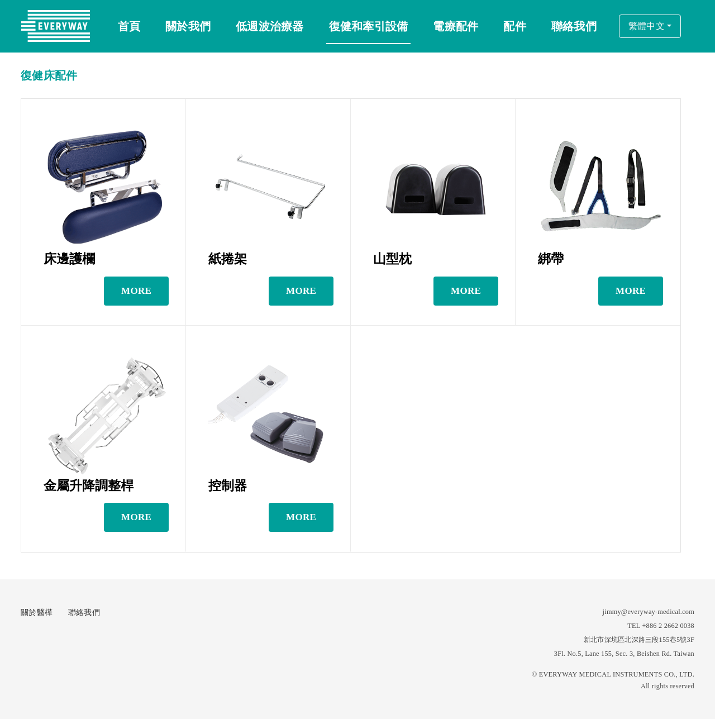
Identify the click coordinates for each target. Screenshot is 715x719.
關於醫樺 (37, 612)
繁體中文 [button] (646, 26)
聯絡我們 (84, 612)
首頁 (129, 26)
